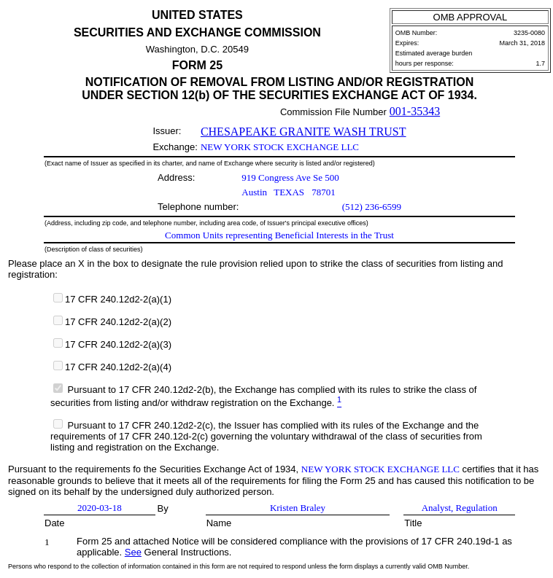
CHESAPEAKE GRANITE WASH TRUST (303, 131)
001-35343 (415, 111)
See (133, 552)
